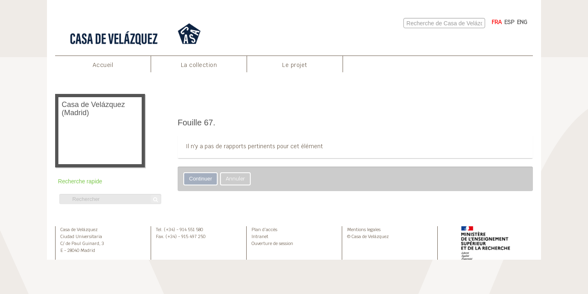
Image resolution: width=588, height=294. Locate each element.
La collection (199, 65)
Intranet (260, 236)
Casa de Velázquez (79, 229)
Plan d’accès (264, 229)
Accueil (103, 65)
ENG (522, 22)
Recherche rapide (80, 181)
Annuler (235, 178)
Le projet (294, 65)
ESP (509, 22)
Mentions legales (364, 229)
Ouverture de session (272, 243)
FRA (497, 22)
